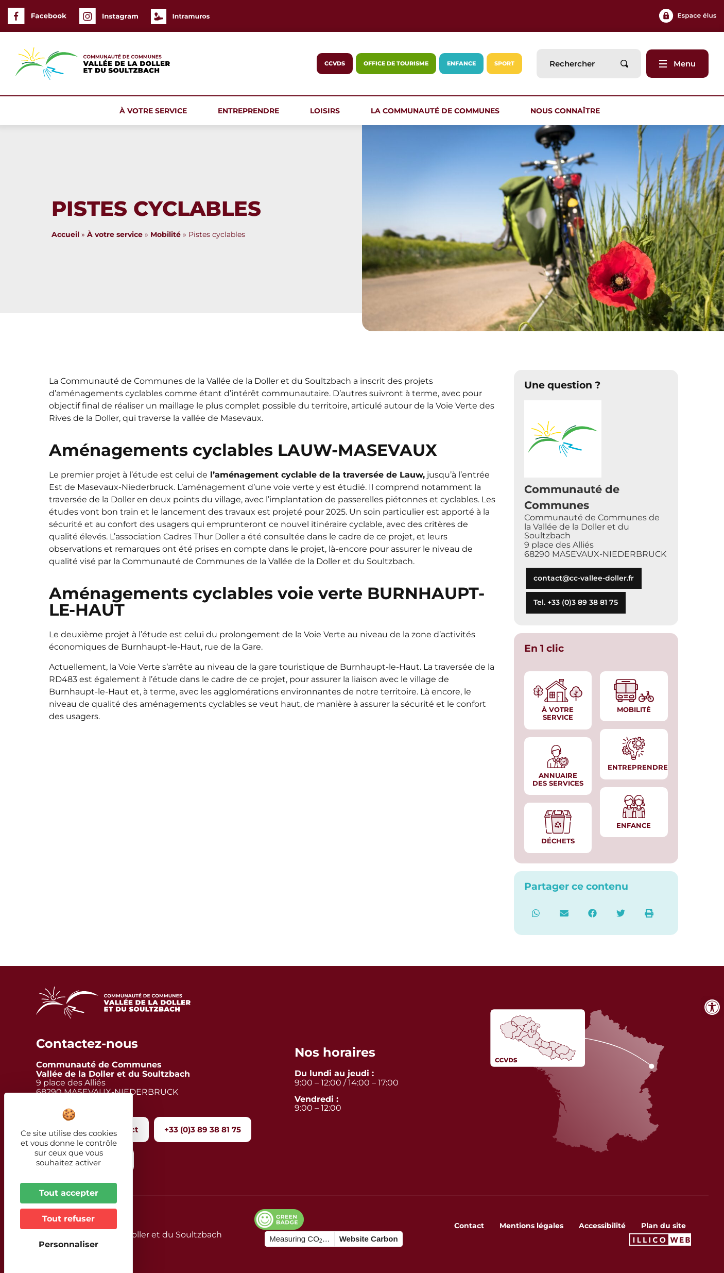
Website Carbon (368, 1238)
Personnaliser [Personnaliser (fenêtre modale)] (68, 1244)
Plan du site (663, 1225)
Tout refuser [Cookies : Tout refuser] (68, 1219)
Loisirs (327, 111)
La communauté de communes (438, 111)
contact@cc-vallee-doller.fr (583, 578)
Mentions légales (531, 1225)
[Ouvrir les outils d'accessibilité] (712, 1007)
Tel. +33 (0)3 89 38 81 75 (575, 602)
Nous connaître (567, 111)
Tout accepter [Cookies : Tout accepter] (68, 1193)
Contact (469, 1225)
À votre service (155, 111)
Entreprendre (251, 111)
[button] (535, 913)
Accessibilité (602, 1225)
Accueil (65, 234)
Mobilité (165, 234)
